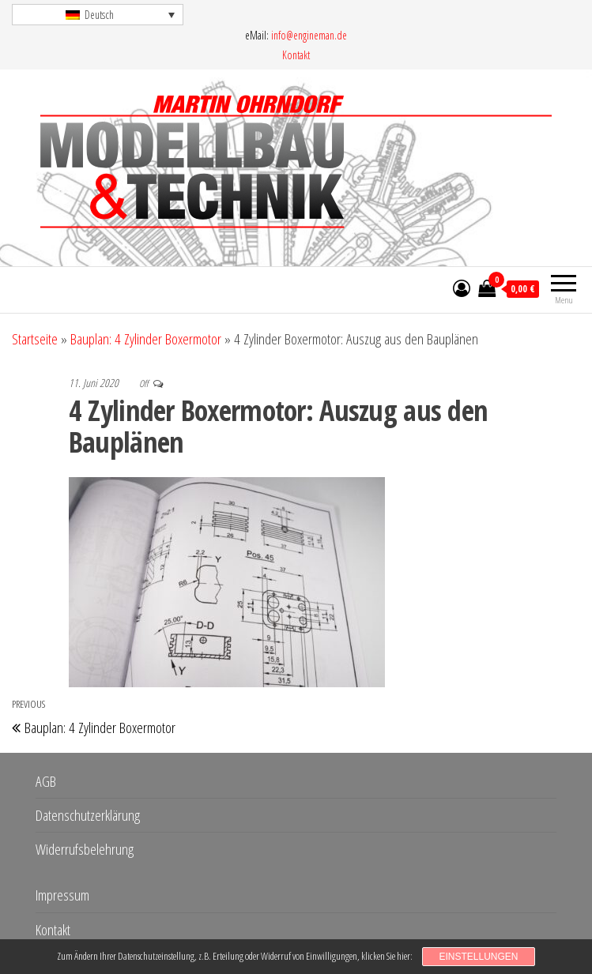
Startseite (35, 339)
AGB (46, 781)
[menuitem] (97, 14)
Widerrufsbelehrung (85, 849)
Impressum (62, 895)
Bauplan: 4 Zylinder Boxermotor (145, 339)
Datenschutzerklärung (88, 815)
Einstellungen (478, 956)
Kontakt (296, 54)
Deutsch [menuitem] (99, 14)
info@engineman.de (309, 35)
